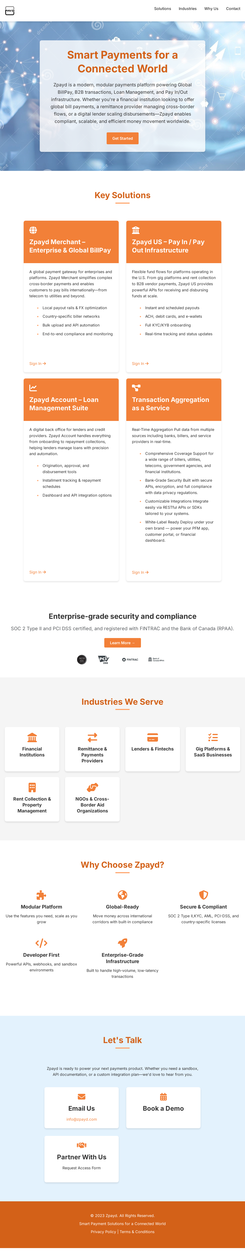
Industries (188, 8)
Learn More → (122, 642)
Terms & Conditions (137, 1231)
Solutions (162, 8)
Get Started (122, 138)
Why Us (211, 8)
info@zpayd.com (81, 1119)
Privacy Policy (103, 1231)
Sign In (37, 363)
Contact (233, 8)
